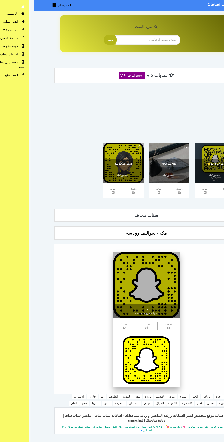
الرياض (172, 396)
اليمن (72, 403)
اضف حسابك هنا (89, 163)
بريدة (114, 396)
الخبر (160, 396)
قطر (165, 403)
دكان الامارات (121, 426)
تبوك (138, 396)
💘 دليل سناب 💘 (141, 426)
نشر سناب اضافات (189, 5)
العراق (126, 403)
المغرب (85, 403)
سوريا (61, 403)
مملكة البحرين (193, 403)
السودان (100, 403)
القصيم (125, 396)
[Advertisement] (112, 114)
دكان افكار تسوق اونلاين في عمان (69, 426)
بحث (76, 39)
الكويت (138, 403)
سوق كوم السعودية (101, 426)
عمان (176, 403)
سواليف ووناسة (106, 233)
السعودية (181, 175)
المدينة (92, 396)
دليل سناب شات (186, 426)
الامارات (44, 396)
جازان (58, 396)
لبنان (39, 403)
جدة (184, 396)
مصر (50, 403)
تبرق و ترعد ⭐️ (181, 163)
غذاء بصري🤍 (135, 163)
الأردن (113, 403)
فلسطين (152, 403)
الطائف (79, 396)
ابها (68, 396)
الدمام (149, 396)
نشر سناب (30, 5)
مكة (129, 233)
